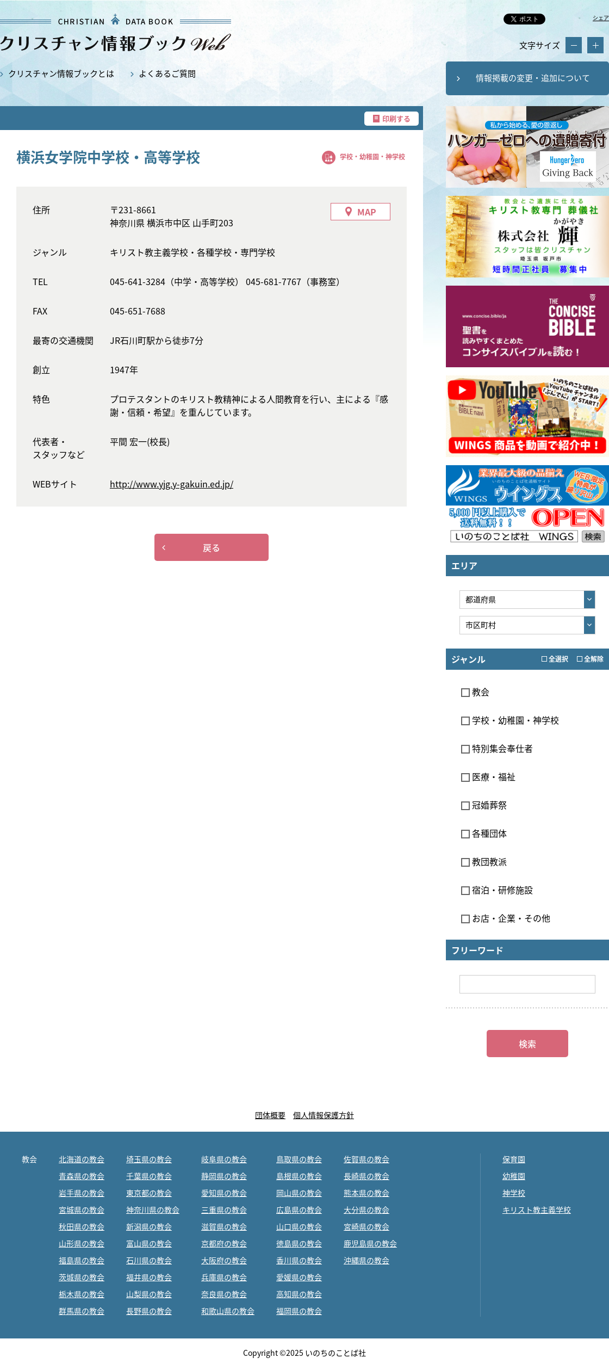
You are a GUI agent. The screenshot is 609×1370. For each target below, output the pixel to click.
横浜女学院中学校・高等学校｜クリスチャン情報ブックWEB (115, 32)
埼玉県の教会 (149, 1158)
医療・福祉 (488, 776)
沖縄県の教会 (366, 1260)
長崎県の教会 (366, 1175)
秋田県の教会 (81, 1226)
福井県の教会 (149, 1277)
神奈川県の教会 (152, 1209)
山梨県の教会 (149, 1293)
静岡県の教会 (224, 1175)
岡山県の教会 (299, 1192)
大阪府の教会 (224, 1260)
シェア (601, 18)
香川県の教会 (299, 1260)
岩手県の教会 (81, 1192)
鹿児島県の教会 (370, 1243)
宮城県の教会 (81, 1209)
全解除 (590, 659)
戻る (211, 547)
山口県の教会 (299, 1226)
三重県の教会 (224, 1209)
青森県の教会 (81, 1175)
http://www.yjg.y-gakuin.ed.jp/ (171, 483)
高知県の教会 (299, 1293)
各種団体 (484, 833)
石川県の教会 (149, 1260)
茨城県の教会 (81, 1277)
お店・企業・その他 (505, 917)
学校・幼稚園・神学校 (372, 157)
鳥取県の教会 (299, 1158)
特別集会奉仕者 (497, 748)
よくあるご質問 (167, 73)
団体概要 (270, 1114)
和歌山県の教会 (227, 1310)
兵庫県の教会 (224, 1277)
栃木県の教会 (81, 1293)
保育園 (513, 1158)
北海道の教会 (81, 1158)
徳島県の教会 (299, 1243)
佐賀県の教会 (366, 1158)
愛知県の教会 (224, 1192)
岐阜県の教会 (224, 1158)
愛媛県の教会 (299, 1277)
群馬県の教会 (81, 1310)
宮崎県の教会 (366, 1226)
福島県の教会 (81, 1260)
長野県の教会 (149, 1310)
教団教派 (484, 861)
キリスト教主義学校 (536, 1209)
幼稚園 (513, 1175)
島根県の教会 (299, 1175)
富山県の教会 (149, 1243)
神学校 (513, 1192)
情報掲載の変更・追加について (533, 78)
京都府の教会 (224, 1243)
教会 (475, 691)
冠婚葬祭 (484, 804)
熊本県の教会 (366, 1192)
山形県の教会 (81, 1243)
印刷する (396, 118)
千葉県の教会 (149, 1175)
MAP (366, 211)
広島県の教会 (299, 1209)
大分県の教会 (366, 1209)
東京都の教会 (149, 1192)
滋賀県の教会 (224, 1226)
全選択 (555, 659)
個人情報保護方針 (323, 1114)
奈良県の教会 (224, 1293)
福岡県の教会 (299, 1310)
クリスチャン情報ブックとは (61, 73)
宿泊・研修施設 (497, 889)
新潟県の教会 (149, 1226)
